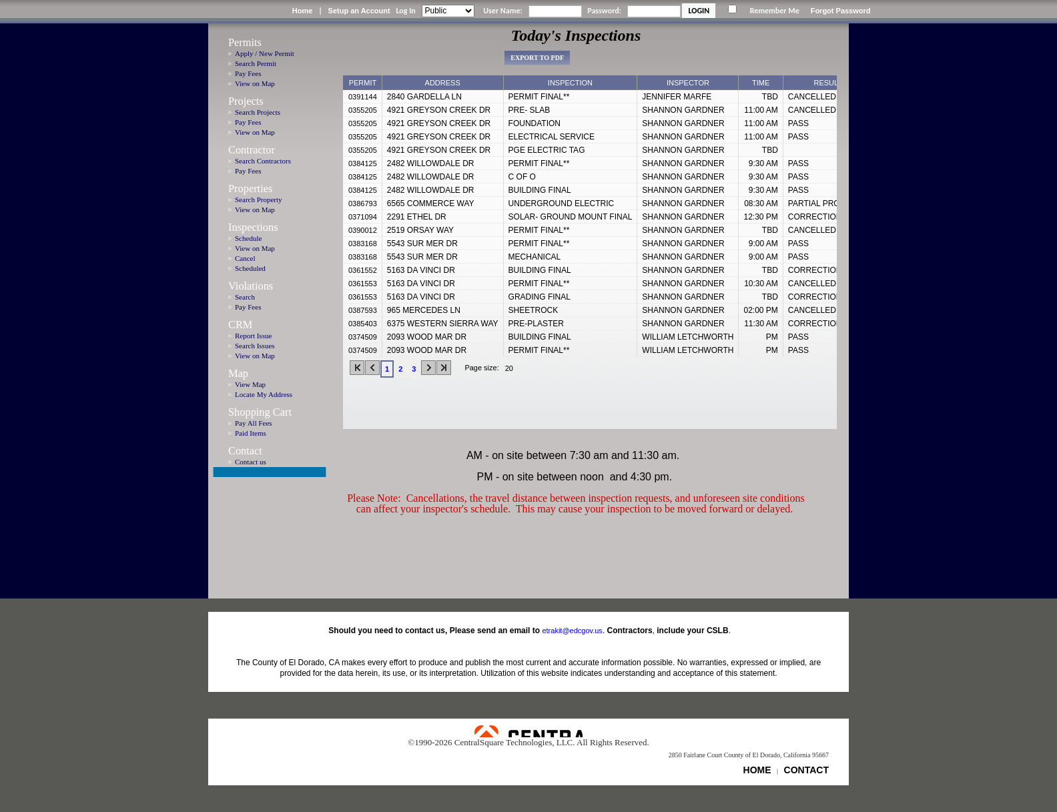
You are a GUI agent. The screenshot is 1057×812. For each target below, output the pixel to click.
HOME (757, 770)
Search (245, 297)
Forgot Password (841, 11)
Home (302, 11)
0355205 (362, 110)
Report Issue (253, 336)
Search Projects (257, 112)
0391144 (362, 97)
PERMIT (363, 83)
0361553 (362, 284)
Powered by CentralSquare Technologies (528, 731)
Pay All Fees (253, 423)
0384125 (362, 163)
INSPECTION (570, 83)
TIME (760, 83)
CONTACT (806, 770)
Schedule (248, 238)
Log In (405, 10)
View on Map (255, 83)
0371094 (362, 217)
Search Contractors (263, 161)
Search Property (258, 199)
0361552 (362, 270)
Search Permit (255, 63)
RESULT (827, 83)
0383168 (362, 244)
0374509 (362, 337)
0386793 (362, 203)
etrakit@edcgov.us (572, 631)
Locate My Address (263, 394)
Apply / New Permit (264, 53)
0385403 (362, 324)
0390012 (362, 230)
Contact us (250, 462)
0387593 (362, 310)
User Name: (502, 10)
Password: (604, 10)
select (526, 368)
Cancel (245, 258)
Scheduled (250, 268)
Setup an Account (359, 11)
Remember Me (774, 10)
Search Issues (255, 346)
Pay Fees (248, 73)
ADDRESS (442, 83)
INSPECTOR (688, 83)
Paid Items (250, 433)
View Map (250, 384)
